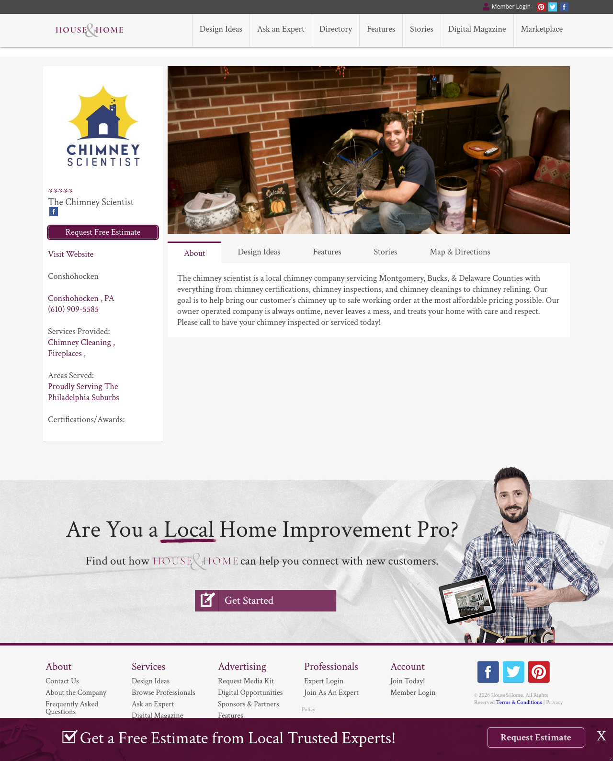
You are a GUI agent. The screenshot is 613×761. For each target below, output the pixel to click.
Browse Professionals (163, 693)
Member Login (413, 693)
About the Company (75, 693)
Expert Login (323, 681)
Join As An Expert (331, 693)
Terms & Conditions (519, 702)
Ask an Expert (153, 704)
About (194, 253)
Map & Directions (460, 251)
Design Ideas (259, 251)
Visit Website (70, 254)
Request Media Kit (246, 681)
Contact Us (62, 681)
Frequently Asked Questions (71, 708)
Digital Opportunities (250, 693)
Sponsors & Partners (248, 704)
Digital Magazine (157, 716)
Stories (385, 251)
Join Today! (407, 681)
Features (327, 251)
